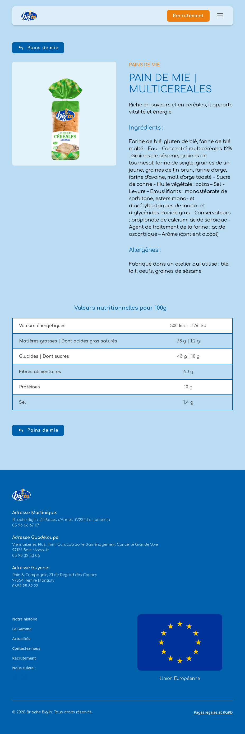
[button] (219, 16)
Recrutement (188, 15)
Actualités (21, 638)
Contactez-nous (26, 648)
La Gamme (21, 628)
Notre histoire (24, 619)
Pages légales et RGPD (213, 712)
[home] (29, 16)
